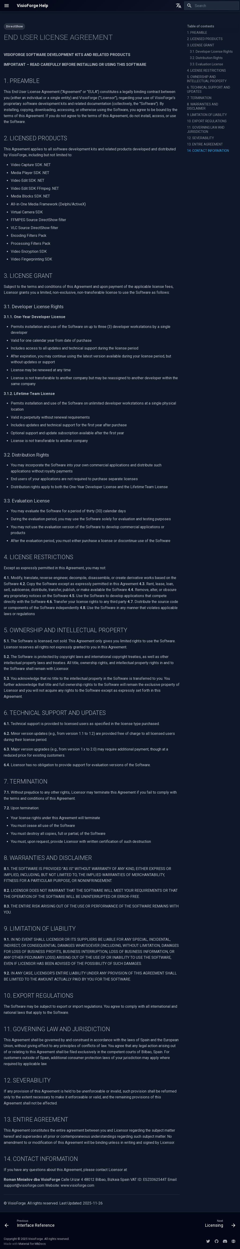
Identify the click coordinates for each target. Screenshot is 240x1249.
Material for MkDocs (32, 1243)
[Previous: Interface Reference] (31, 1224)
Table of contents (200, 26)
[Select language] (178, 5)
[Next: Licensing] (219, 1224)
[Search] (211, 5)
